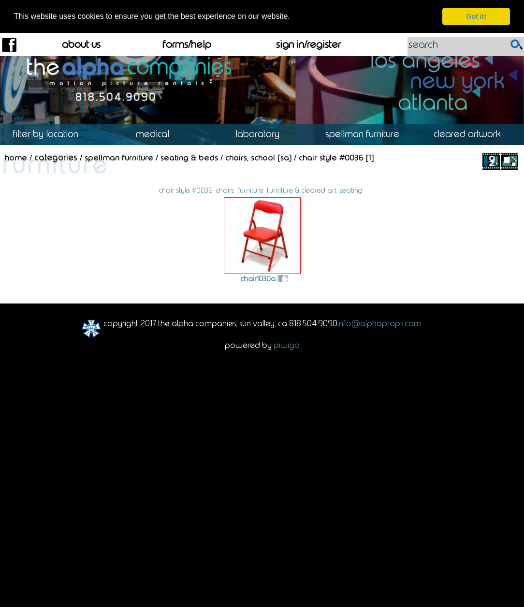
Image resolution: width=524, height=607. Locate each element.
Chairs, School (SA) (258, 157)
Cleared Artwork (472, 133)
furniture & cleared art (301, 190)
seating (351, 190)
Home (16, 157)
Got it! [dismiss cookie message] (476, 16)
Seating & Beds (189, 157)
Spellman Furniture (366, 133)
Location (52, 133)
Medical (157, 133)
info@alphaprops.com (379, 323)
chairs (225, 190)
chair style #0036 (186, 190)
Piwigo (287, 344)
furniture (250, 190)
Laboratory (262, 133)
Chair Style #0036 (331, 157)
